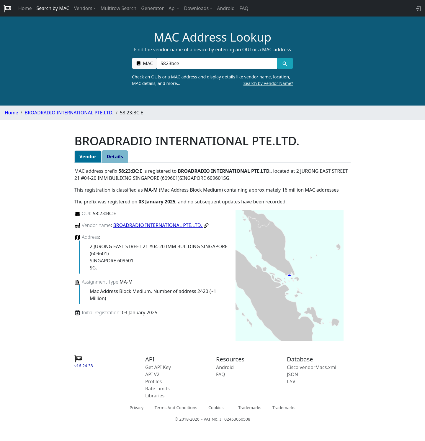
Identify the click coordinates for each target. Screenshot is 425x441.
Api (172, 8)
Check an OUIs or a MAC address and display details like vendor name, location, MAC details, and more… (212, 80)
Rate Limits (157, 388)
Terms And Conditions (176, 407)
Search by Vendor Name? (268, 83)
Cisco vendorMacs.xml (311, 367)
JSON (292, 374)
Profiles (153, 381)
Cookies (215, 407)
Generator (152, 8)
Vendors (83, 8)
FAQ (243, 8)
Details (115, 156)
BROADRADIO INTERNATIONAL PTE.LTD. (68, 112)
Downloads (196, 8)
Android (226, 8)
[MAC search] (285, 63)
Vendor (87, 156)
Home (25, 8)
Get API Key (158, 367)
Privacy (136, 407)
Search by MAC (53, 8)
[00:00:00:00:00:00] (217, 63)
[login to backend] (417, 8)
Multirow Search (118, 8)
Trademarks (249, 407)
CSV (291, 381)
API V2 (152, 374)
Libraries (154, 395)
